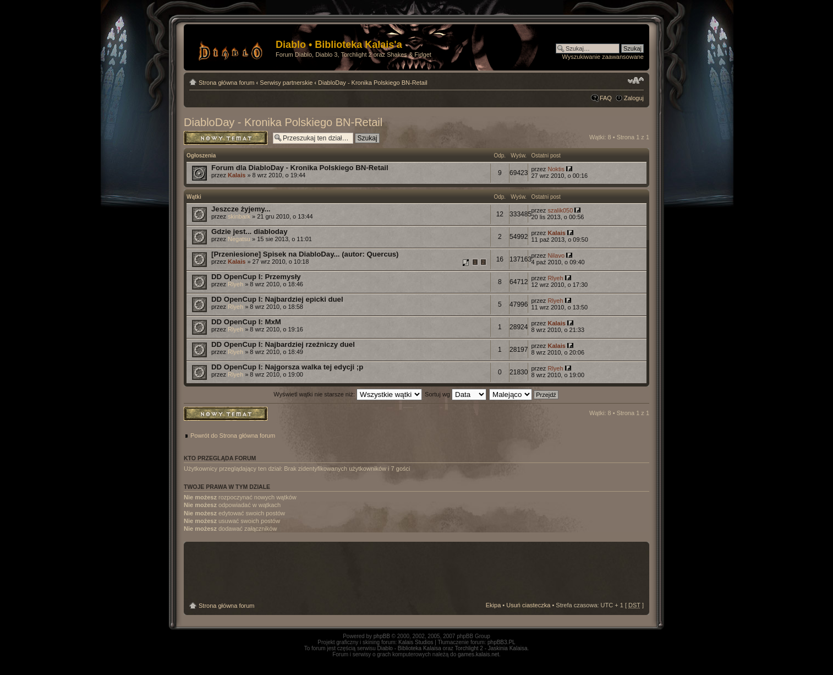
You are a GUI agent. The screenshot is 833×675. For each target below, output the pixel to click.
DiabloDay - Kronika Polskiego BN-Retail (373, 82)
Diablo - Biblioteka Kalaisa (409, 648)
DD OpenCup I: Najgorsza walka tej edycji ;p (287, 367)
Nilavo (556, 255)
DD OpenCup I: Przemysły (256, 277)
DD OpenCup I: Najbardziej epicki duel (277, 299)
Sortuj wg (455, 394)
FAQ (606, 98)
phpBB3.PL (501, 642)
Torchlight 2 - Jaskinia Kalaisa (491, 648)
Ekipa (493, 605)
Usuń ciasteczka (528, 605)
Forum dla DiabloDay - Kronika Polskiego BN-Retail (299, 168)
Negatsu (239, 239)
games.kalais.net (478, 654)
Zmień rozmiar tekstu (636, 80)
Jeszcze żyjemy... (241, 209)
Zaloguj (634, 98)
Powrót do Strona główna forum (232, 435)
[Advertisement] (416, 572)
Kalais (236, 175)
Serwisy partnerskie (286, 82)
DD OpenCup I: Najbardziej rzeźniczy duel (283, 344)
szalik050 (560, 210)
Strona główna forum (227, 82)
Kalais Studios (415, 642)
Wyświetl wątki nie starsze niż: (347, 394)
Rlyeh (235, 284)
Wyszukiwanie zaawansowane (603, 56)
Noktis (556, 169)
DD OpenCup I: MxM (246, 322)
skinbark (239, 216)
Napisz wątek (225, 138)
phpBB (382, 636)
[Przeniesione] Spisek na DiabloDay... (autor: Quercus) (305, 254)
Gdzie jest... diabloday (249, 231)
